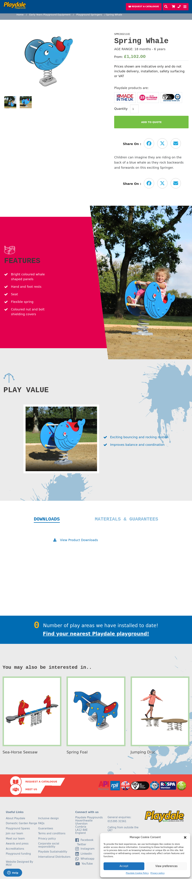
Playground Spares (18, 828)
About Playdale (15, 818)
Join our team (14, 833)
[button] (185, 837)
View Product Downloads (79, 540)
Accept (123, 866)
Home (19, 14)
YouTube (84, 864)
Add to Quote (151, 122)
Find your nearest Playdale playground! (96, 634)
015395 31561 (117, 821)
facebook (84, 840)
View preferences (166, 866)
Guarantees (45, 828)
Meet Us (31, 789)
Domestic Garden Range (21, 823)
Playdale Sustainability (52, 851)
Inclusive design (48, 818)
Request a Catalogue (41, 781)
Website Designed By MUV (19, 863)
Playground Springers (89, 14)
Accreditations (15, 848)
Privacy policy (158, 873)
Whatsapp (84, 859)
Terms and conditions (51, 833)
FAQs (41, 823)
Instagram (84, 849)
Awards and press (17, 843)
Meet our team (15, 838)
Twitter (80, 844)
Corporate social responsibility (48, 845)
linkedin (83, 854)
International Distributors (54, 857)
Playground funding (18, 853)
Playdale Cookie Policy (137, 873)
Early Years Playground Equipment (49, 14)
